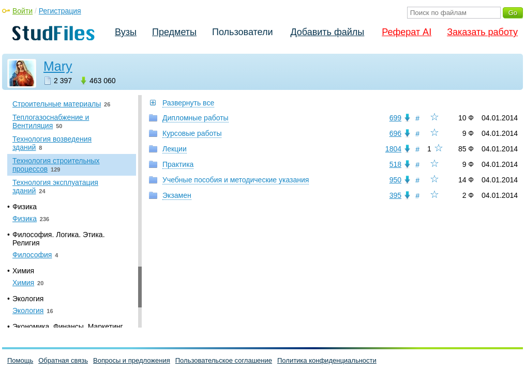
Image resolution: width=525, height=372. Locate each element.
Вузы (126, 32)
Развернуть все (188, 103)
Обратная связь (63, 360)
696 (395, 133)
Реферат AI (406, 32)
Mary (57, 66)
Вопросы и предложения (131, 360)
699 (395, 118)
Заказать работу (482, 32)
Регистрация (60, 11)
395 (395, 195)
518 (395, 164)
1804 (393, 149)
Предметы (174, 32)
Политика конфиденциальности (327, 360)
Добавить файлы (327, 32)
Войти (22, 11)
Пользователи (242, 32)
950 (395, 180)
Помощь (20, 360)
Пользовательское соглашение (223, 360)
